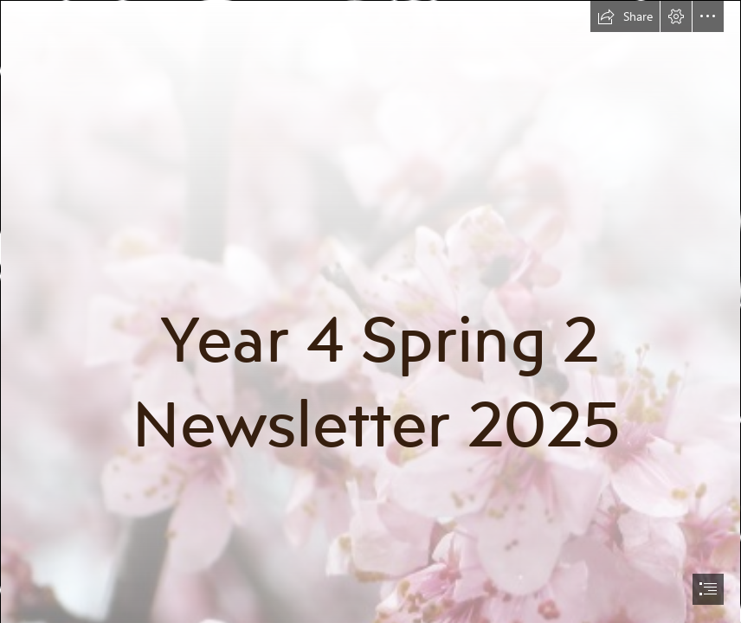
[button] (625, 16)
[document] (370, 311)
